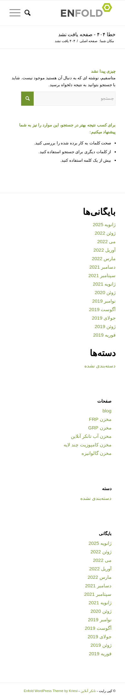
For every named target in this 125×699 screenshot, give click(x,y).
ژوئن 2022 (105, 233)
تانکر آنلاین (88, 691)
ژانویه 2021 (104, 284)
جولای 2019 (104, 318)
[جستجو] (31, 12)
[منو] (17, 12)
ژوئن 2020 (105, 292)
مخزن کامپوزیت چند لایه (87, 444)
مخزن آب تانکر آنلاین (91, 436)
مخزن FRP (100, 419)
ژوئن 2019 (105, 326)
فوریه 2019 (104, 335)
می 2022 (106, 241)
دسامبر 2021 (102, 267)
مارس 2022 (104, 258)
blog (106, 410)
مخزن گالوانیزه (96, 453)
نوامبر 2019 (104, 301)
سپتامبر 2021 (102, 275)
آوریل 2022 (105, 250)
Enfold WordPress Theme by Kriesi (51, 691)
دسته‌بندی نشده (100, 365)
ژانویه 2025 (104, 224)
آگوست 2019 (102, 309)
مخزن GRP (99, 427)
